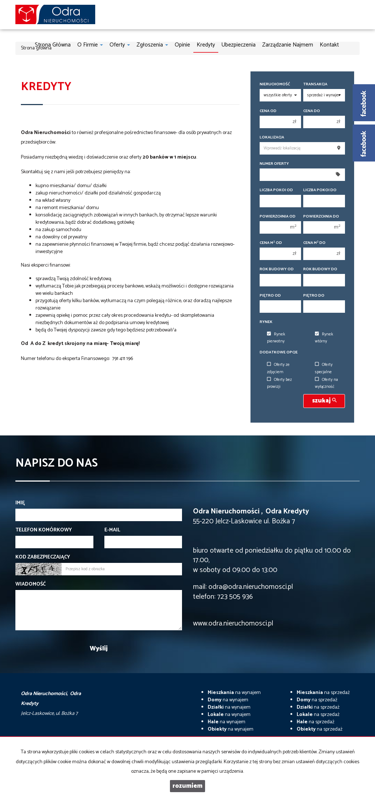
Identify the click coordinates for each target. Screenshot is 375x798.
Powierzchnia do (321, 216)
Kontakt (329, 44)
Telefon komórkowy (43, 530)
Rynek (266, 322)
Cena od (268, 111)
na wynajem (234, 692)
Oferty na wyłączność (326, 383)
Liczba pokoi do (320, 190)
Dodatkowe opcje (279, 352)
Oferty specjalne (324, 368)
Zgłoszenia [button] (152, 44)
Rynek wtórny (324, 338)
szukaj (324, 401)
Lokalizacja (272, 137)
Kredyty (206, 44)
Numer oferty (274, 164)
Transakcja (315, 84)
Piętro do (313, 295)
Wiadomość (30, 584)
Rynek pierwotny (276, 338)
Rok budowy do (320, 269)
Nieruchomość (275, 84)
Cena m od (271, 243)
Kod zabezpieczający (42, 557)
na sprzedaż (323, 692)
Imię (20, 503)
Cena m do (314, 243)
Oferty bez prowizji (279, 383)
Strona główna (53, 44)
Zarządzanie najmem (287, 44)
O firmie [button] (90, 44)
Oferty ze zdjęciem (278, 368)
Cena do (311, 111)
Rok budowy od (277, 269)
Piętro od (270, 295)
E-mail (112, 530)
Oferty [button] (119, 44)
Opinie (182, 44)
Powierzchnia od (278, 216)
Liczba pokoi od (276, 190)
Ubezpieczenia (239, 44)
